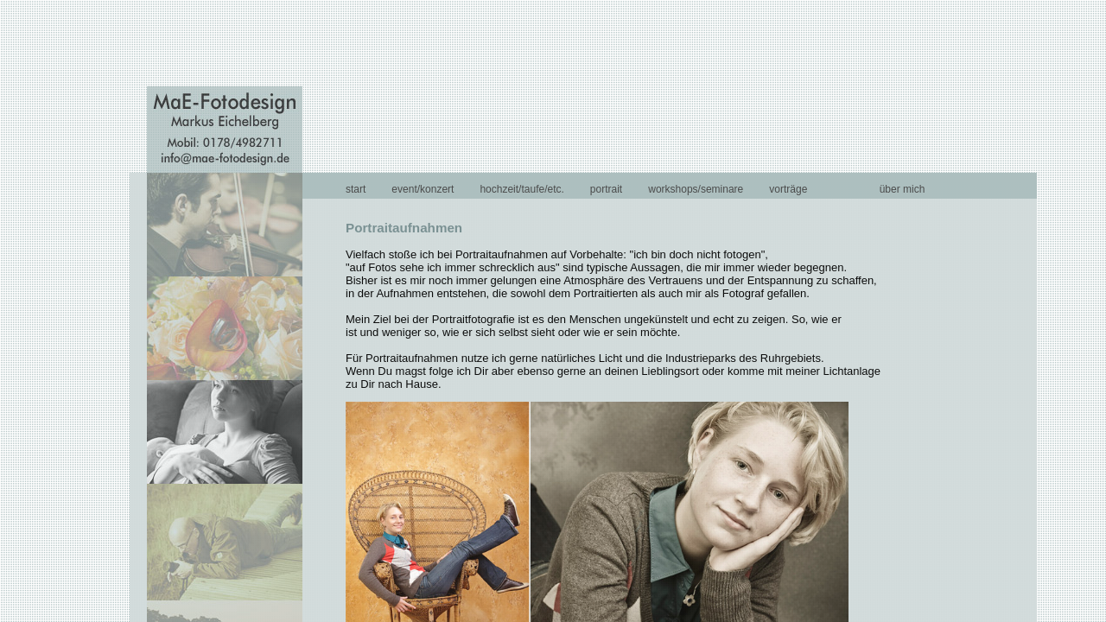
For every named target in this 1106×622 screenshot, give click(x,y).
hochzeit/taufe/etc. (521, 189)
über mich (902, 189)
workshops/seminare (695, 189)
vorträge (788, 189)
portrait (606, 189)
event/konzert (422, 189)
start (355, 189)
